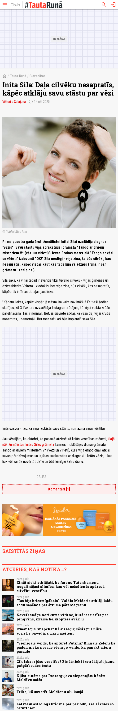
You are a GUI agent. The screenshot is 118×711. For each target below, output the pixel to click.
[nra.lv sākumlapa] (15, 4)
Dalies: (42, 477)
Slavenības (37, 76)
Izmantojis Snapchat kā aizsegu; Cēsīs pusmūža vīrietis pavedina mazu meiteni (59, 631)
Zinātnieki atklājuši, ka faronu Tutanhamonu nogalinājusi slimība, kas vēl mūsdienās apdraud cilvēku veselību (61, 586)
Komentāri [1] (59, 489)
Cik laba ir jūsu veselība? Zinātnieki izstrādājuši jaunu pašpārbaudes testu (65, 663)
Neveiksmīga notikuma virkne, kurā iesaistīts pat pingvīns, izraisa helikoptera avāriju (62, 617)
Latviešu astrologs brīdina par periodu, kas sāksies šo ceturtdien (65, 706)
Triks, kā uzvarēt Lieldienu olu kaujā (50, 692)
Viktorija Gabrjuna (14, 102)
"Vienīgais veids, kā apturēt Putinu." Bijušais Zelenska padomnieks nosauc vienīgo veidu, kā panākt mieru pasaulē (66, 647)
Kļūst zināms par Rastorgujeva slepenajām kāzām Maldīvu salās (61, 677)
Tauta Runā (18, 76)
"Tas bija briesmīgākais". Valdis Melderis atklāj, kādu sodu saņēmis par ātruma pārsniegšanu (65, 602)
